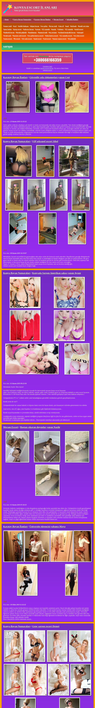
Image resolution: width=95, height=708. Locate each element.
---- (5, 117)
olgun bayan (35, 26)
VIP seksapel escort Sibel (45, 141)
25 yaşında (69, 29)
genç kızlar (8, 29)
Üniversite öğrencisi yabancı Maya (48, 526)
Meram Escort (59, 19)
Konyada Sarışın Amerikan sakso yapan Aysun (56, 273)
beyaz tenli (53, 26)
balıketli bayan (9, 32)
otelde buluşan (23, 26)
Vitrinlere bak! (47, 66)
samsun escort (47, 70)
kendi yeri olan (84, 26)
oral (15, 26)
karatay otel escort (19, 36)
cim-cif (61, 26)
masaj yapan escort (59, 39)
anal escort (38, 39)
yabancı (61, 29)
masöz (54, 29)
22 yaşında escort (66, 36)
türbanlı (74, 26)
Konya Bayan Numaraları (22, 19)
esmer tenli (8, 26)
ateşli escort (79, 29)
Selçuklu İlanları (72, 19)
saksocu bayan (29, 29)
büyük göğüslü (21, 32)
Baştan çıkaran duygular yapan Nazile (40, 427)
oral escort (47, 39)
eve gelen (44, 26)
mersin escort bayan (46, 68)
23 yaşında (46, 29)
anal (67, 26)
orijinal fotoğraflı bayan (67, 32)
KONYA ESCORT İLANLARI (35, 7)
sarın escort (8, 39)
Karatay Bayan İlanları (42, 19)
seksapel (80, 32)
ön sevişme (53, 32)
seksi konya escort (52, 36)
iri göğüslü (72, 39)
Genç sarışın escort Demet (45, 626)
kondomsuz (33, 32)
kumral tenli (43, 32)
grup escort (18, 29)
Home (7, 19)
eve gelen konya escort (36, 36)
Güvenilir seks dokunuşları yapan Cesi (50, 77)
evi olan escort (79, 36)
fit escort (17, 39)
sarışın (38, 29)
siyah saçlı (7, 36)
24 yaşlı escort (27, 39)
